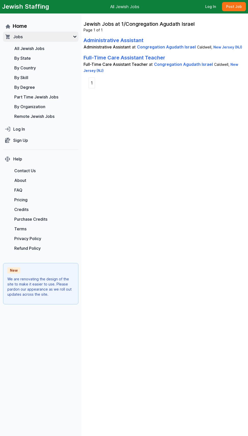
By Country (25, 67)
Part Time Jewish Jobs (36, 96)
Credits (21, 209)
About (20, 180)
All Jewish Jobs (124, 6)
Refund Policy (27, 248)
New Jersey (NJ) (227, 47)
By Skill (21, 77)
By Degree (24, 87)
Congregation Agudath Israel (166, 46)
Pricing (20, 199)
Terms (20, 228)
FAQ (18, 190)
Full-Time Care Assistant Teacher (124, 58)
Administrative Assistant (113, 40)
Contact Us (25, 170)
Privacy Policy (27, 238)
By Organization (29, 106)
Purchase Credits (30, 219)
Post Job (234, 6)
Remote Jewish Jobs (34, 116)
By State (22, 58)
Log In (210, 6)
